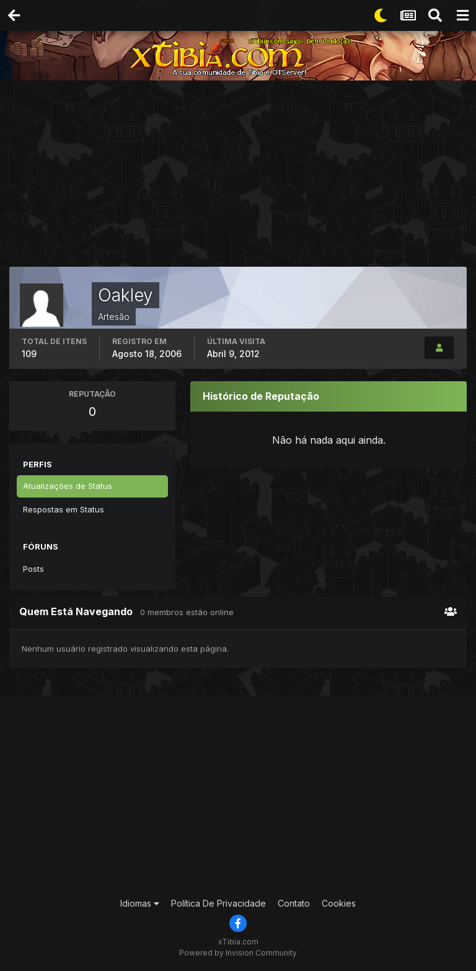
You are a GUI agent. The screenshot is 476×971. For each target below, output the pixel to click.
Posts (33, 569)
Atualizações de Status (67, 486)
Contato (294, 903)
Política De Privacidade (218, 903)
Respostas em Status (63, 509)
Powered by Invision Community (238, 952)
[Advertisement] (242, 176)
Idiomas (139, 903)
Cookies (339, 903)
